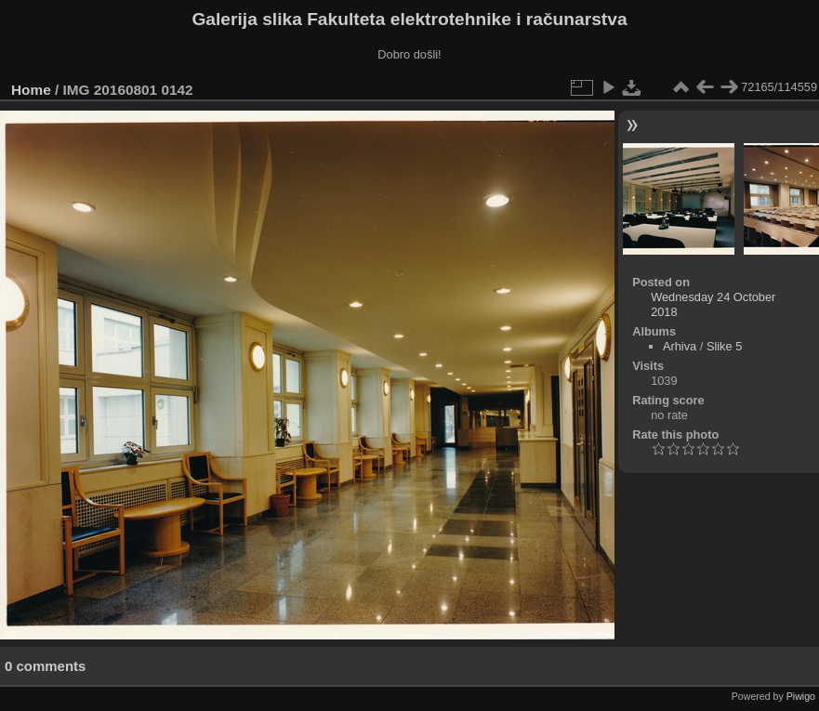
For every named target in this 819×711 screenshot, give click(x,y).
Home (31, 90)
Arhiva (679, 346)
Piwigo (800, 696)
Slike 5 (724, 346)
